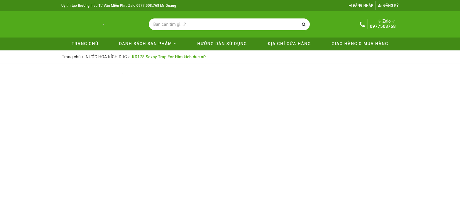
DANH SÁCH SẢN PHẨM (148, 43)
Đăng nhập (361, 6)
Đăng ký (388, 6)
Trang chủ (85, 43)
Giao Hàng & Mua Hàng (360, 43)
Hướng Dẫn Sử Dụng (222, 43)
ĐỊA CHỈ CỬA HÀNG (289, 43)
